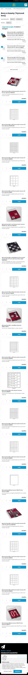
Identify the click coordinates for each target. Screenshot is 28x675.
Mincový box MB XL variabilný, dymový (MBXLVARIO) (11, 326)
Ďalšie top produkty (14, 69)
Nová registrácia (24, 0)
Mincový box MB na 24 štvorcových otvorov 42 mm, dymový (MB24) (13, 557)
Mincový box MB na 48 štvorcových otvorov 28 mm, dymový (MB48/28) (13, 125)
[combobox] (12, 19)
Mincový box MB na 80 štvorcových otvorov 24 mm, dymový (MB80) (13, 424)
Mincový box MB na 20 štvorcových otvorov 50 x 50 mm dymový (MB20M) (13, 524)
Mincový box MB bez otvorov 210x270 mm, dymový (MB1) (12, 491)
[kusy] (6, 101)
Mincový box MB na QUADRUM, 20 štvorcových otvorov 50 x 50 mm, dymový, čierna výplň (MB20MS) (13, 259)
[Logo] (14, 5)
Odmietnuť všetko (8, 671)
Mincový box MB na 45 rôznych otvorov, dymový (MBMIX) (12, 391)
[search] (25, 5)
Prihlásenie (17, 0)
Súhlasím (17, 671)
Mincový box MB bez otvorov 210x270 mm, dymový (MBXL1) (12, 623)
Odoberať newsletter (9, 653)
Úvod (2, 8)
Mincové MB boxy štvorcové (19, 8)
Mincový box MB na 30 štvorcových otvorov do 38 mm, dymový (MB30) (13, 292)
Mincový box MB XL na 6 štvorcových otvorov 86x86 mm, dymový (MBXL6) (13, 225)
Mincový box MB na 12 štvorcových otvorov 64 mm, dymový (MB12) (13, 191)
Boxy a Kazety (8, 8)
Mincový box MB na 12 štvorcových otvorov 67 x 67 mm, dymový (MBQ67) (14, 92)
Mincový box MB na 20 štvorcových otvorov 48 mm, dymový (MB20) (13, 590)
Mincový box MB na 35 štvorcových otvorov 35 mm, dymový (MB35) (13, 457)
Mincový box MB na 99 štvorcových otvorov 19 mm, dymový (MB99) (13, 158)
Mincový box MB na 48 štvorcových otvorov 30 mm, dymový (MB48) (13, 358)
